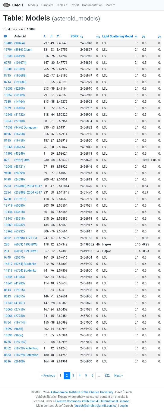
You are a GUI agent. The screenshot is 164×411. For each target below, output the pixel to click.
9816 (7, 361)
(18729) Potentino (26, 348)
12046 (8, 166)
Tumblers (47, 5)
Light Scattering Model (117, 36)
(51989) (19, 69)
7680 (7, 101)
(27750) (19, 309)
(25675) (19, 257)
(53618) (19, 212)
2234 (7, 192)
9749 (7, 257)
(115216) (20, 199)
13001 (8, 69)
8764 (7, 322)
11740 (8, 303)
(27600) (19, 121)
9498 (7, 173)
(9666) (18, 329)
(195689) (20, 75)
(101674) (20, 62)
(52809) (19, 88)
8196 (7, 134)
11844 (8, 277)
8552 (7, 348)
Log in (124, 405)
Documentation (92, 5)
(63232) (19, 225)
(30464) (19, 43)
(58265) (19, 147)
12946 (8, 114)
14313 (8, 270)
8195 (7, 140)
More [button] (108, 5)
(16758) (19, 134)
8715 (7, 75)
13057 (8, 95)
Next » (118, 375)
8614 (7, 290)
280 (6, 244)
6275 (7, 62)
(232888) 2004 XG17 (28, 186)
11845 (8, 283)
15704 (8, 49)
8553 (7, 355)
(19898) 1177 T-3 (25, 238)
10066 (8, 316)
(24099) (19, 173)
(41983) (19, 277)
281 (6, 251)
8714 (7, 82)
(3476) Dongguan (25, 127)
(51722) (19, 114)
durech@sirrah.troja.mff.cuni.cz (95, 405)
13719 (8, 205)
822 (6, 160)
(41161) (19, 303)
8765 (7, 342)
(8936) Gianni (23, 49)
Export (74, 5)
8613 (7, 296)
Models (33, 5)
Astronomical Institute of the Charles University (82, 392)
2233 (7, 186)
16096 (8, 335)
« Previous (48, 375)
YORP (75, 36)
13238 (8, 56)
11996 (8, 153)
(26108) (19, 361)
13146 (8, 212)
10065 (8, 309)
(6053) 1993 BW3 (26, 244)
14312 (8, 264)
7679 (7, 108)
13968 (8, 231)
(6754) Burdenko (25, 264)
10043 (8, 121)
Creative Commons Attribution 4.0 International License (92, 401)
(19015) (19, 290)
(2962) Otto (21, 160)
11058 (8, 127)
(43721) (19, 166)
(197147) (20, 322)
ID (5, 36)
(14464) (19, 101)
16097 (8, 329)
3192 (7, 238)
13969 (8, 225)
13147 (8, 218)
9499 (7, 179)
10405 (8, 43)
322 (107, 375)
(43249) (19, 153)
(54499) (19, 56)
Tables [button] (60, 5)
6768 (7, 199)
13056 (8, 88)
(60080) (19, 205)
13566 (8, 147)
